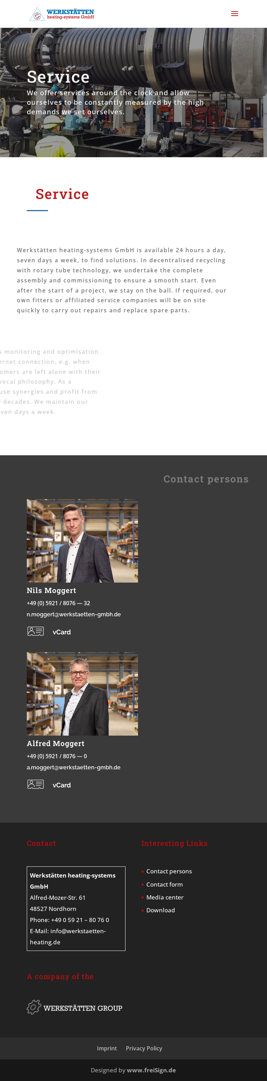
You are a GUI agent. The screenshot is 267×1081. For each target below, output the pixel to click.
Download (160, 910)
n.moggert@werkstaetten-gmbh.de (74, 614)
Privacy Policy (144, 1048)
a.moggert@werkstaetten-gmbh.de (74, 767)
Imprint (107, 1048)
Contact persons (169, 871)
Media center (165, 897)
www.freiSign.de (151, 1070)
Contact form (164, 884)
